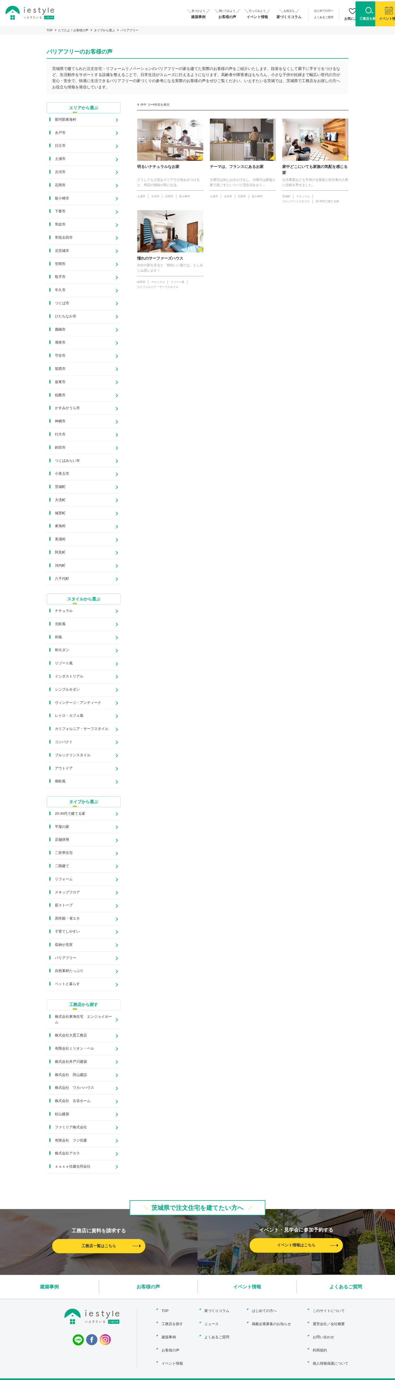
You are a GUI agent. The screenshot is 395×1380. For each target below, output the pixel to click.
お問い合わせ (323, 1334)
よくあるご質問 (289, 15)
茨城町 (60, 487)
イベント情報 (247, 1287)
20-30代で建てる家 (70, 814)
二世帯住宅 (64, 853)
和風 (58, 637)
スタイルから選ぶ (83, 599)
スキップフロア (67, 893)
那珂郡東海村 (65, 120)
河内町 (60, 566)
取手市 (60, 277)
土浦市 (60, 159)
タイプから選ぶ (104, 30)
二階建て (62, 867)
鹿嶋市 (60, 329)
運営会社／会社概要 (329, 1322)
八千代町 (62, 579)
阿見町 (60, 552)
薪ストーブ (64, 906)
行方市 (60, 434)
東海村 (60, 526)
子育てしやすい (67, 932)
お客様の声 (148, 1287)
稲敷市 (60, 395)
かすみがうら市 (67, 408)
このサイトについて (329, 1310)
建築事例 (49, 1287)
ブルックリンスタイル (73, 756)
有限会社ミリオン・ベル (74, 1049)
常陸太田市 (64, 238)
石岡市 (60, 185)
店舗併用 (62, 840)
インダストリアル (69, 677)
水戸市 (60, 133)
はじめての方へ (289, 10)
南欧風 (60, 782)
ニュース (211, 1322)
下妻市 (60, 211)
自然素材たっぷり (69, 971)
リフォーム (64, 880)
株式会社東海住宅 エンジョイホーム (83, 1020)
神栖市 (60, 421)
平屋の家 (62, 827)
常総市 (60, 225)
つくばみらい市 (67, 461)
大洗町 (60, 500)
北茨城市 (62, 251)
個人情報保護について (330, 1357)
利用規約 (320, 1346)
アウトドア (64, 768)
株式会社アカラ (67, 1154)
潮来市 (60, 343)
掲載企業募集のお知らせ (270, 1322)
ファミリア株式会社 (71, 1128)
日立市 (60, 146)
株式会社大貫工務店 (71, 1036)
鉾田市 (60, 448)
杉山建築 (62, 1115)
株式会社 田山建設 (71, 1075)
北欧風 (60, 624)
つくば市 (62, 303)
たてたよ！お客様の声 (73, 30)
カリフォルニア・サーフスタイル (81, 729)
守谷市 (60, 356)
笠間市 (60, 264)
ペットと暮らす (67, 985)
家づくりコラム (216, 1310)
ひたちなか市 (65, 316)
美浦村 (60, 539)
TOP (50, 30)
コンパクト (64, 742)
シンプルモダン (67, 690)
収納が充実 (64, 945)
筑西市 (60, 369)
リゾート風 (64, 664)
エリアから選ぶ (83, 107)
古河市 (60, 172)
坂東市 (60, 382)
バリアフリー (65, 958)
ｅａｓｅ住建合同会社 (73, 1167)
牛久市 (60, 290)
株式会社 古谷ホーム (73, 1102)
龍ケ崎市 (62, 198)
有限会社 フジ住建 (71, 1141)
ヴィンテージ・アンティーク (78, 703)
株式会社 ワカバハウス (74, 1088)
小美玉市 (62, 474)
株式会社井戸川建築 (71, 1062)
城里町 (60, 513)
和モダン (62, 650)
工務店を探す (171, 1322)
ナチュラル (64, 611)
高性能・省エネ (67, 919)
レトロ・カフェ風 (69, 716)
